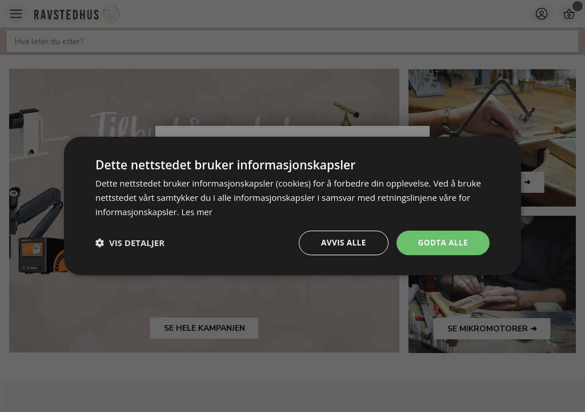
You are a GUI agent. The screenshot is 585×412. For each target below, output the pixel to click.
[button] (130, 242)
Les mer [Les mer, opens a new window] (197, 211)
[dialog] (292, 205)
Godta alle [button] (442, 242)
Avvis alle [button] (341, 242)
